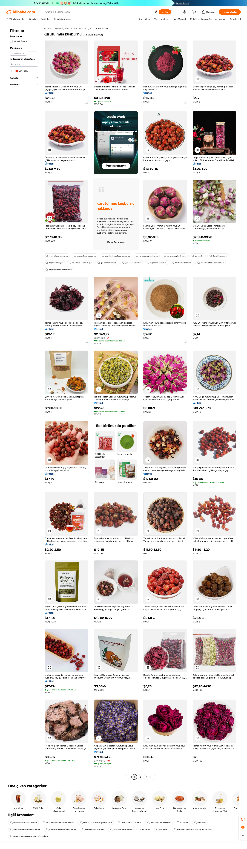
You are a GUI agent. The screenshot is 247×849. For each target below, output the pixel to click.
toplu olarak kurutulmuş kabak (25, 829)
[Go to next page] (153, 777)
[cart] (194, 12)
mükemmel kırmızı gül (80, 263)
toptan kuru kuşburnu (57, 256)
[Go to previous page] (128, 777)
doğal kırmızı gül (218, 256)
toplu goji (182, 822)
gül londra (198, 256)
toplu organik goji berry (129, 822)
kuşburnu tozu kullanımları (210, 263)
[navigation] (24, 403)
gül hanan (144, 829)
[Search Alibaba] (98, 12)
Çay (89, 28)
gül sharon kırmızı (107, 263)
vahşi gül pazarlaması (93, 829)
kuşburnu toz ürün (156, 263)
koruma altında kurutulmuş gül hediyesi (193, 829)
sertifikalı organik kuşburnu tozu (58, 822)
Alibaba (47, 28)
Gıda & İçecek (62, 28)
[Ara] (165, 11)
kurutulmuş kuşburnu (147, 256)
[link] (243, 819)
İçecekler (78, 28)
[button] (156, 12)
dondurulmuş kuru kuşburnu (116, 256)
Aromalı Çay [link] (102, 28)
